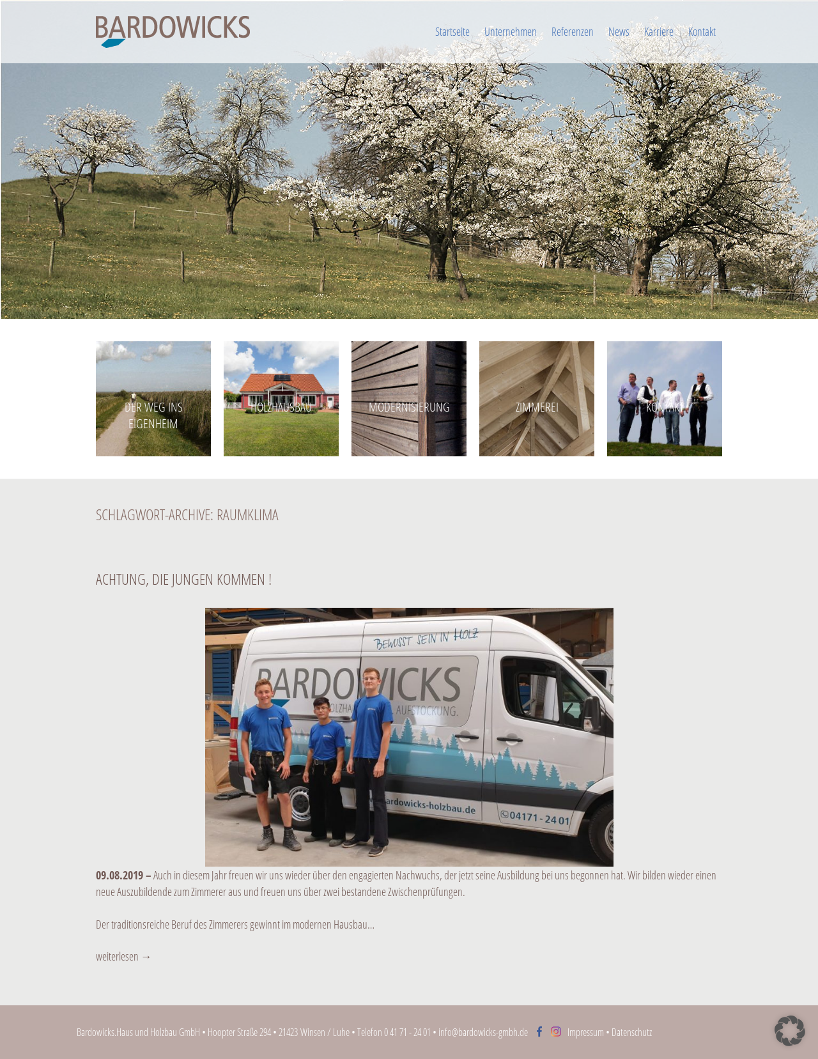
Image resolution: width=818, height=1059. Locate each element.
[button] (790, 1031)
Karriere (659, 31)
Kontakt (702, 31)
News (618, 31)
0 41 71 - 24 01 (407, 1032)
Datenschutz (632, 1032)
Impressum (585, 1032)
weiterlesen (124, 956)
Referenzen (573, 31)
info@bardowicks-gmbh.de (483, 1032)
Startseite (452, 31)
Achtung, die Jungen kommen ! (184, 578)
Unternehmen (510, 31)
